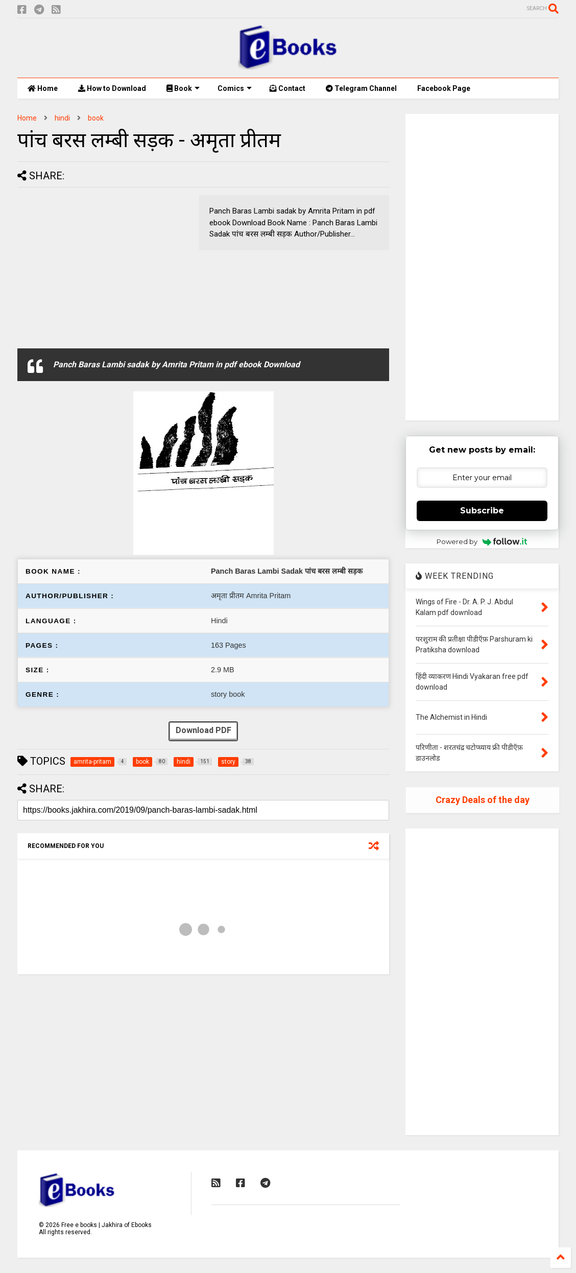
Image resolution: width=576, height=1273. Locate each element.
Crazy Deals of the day (483, 799)
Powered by (482, 541)
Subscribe (482, 510)
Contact (287, 88)
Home (43, 88)
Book (183, 88)
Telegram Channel (361, 88)
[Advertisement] (103, 266)
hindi (62, 118)
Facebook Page (443, 88)
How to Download (112, 88)
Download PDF (203, 731)
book (96, 118)
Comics (235, 88)
